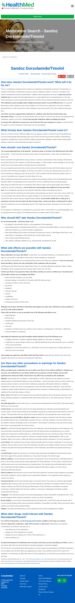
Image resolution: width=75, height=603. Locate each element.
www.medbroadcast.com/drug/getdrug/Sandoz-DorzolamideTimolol (22, 563)
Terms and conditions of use (36, 559)
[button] (72, 6)
